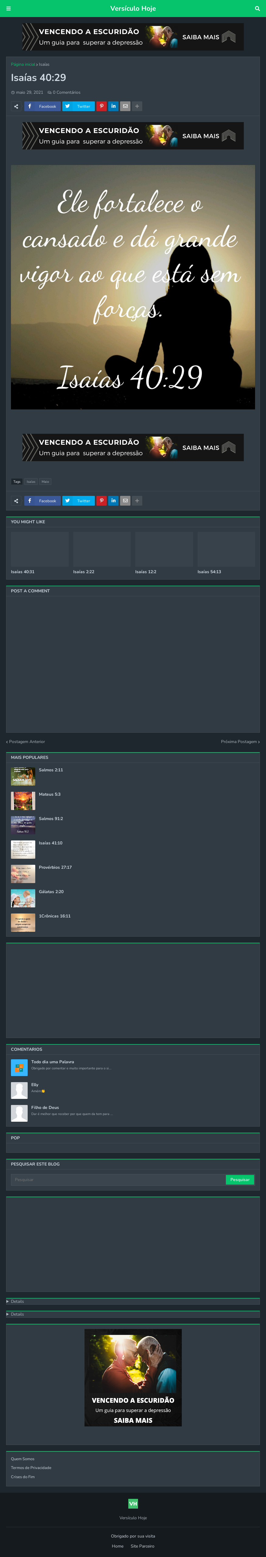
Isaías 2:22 (83, 572)
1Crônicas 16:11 (55, 916)
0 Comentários (67, 92)
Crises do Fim (23, 1477)
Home (117, 1546)
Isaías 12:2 (145, 572)
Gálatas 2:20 (51, 892)
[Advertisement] (133, 990)
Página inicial (23, 64)
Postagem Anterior (27, 742)
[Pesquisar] (119, 1180)
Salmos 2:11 (51, 770)
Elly (34, 1085)
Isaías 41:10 (50, 843)
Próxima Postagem (239, 742)
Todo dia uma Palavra (52, 1062)
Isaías (44, 64)
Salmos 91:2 (51, 819)
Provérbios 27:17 (55, 867)
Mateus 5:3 (49, 794)
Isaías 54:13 (209, 572)
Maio (45, 481)
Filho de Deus (45, 1107)
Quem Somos (22, 1459)
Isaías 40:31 (22, 572)
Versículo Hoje (133, 8)
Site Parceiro (142, 1546)
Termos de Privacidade (31, 1468)
